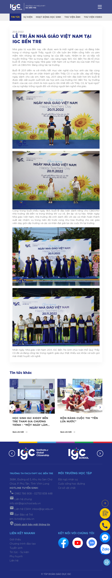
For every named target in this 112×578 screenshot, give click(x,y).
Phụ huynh (16, 556)
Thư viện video (93, 17)
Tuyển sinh (16, 548)
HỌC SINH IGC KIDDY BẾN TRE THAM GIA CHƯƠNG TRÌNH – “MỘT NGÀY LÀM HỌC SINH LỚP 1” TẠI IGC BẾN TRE (30, 425)
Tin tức (15, 17)
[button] (12, 407)
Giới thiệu (15, 539)
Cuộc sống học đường (71, 484)
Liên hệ (14, 561)
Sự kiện (27, 17)
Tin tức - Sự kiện (19, 552)
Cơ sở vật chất (67, 488)
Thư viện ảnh (72, 17)
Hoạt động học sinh (48, 17)
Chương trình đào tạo (23, 544)
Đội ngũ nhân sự (68, 479)
